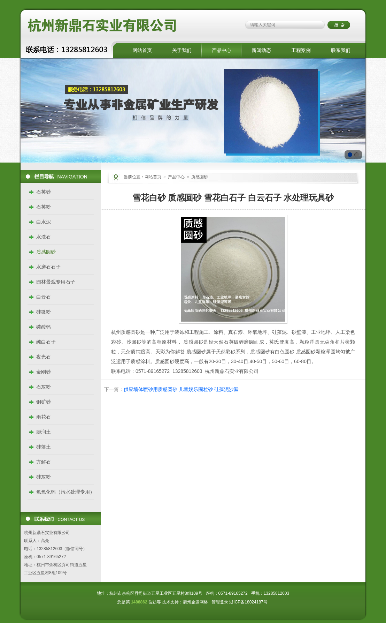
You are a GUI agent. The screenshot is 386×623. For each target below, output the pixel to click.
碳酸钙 (43, 327)
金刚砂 (43, 372)
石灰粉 (43, 387)
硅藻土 (43, 447)
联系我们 (340, 50)
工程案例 (301, 50)
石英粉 (43, 207)
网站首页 (142, 50)
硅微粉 (43, 312)
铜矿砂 (43, 402)
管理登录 (219, 602)
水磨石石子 (48, 267)
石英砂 (43, 192)
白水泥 (43, 222)
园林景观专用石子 (55, 282)
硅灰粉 (43, 477)
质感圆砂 (46, 252)
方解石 (43, 462)
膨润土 (43, 432)
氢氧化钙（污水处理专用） (65, 492)
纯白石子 (46, 342)
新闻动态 (261, 50)
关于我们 (182, 50)
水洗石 (43, 237)
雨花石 (43, 417)
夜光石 (43, 357)
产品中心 (221, 50)
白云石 (43, 297)
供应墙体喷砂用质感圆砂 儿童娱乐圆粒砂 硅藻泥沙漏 (181, 389)
